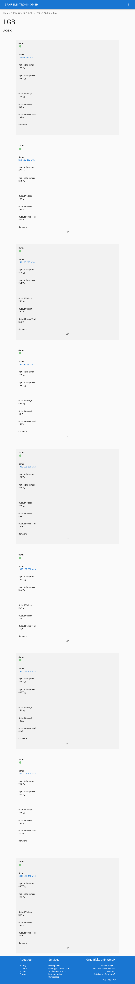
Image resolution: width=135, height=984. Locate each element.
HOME (6, 13)
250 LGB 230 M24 (26, 262)
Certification (53, 977)
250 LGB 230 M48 (26, 364)
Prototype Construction (58, 968)
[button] (21, 4)
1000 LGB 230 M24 (27, 467)
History (23, 965)
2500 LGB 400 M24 (27, 671)
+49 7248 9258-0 (107, 980)
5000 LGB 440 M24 (27, 876)
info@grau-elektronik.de (104, 974)
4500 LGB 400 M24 (27, 774)
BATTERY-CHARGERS (39, 13)
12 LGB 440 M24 (25, 57)
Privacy (23, 974)
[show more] (128, 4)
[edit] (67, 129)
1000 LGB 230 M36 (27, 569)
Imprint (23, 971)
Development (54, 965)
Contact (23, 968)
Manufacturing (55, 974)
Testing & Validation (57, 971)
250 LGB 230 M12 (26, 160)
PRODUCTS (19, 13)
